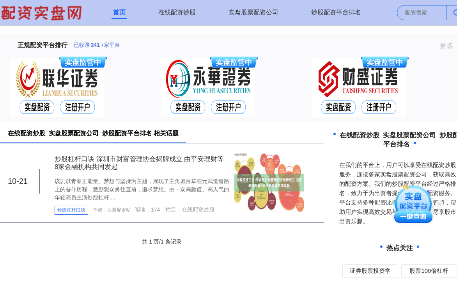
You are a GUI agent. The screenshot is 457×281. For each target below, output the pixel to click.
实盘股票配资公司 (253, 12)
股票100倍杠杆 (428, 270)
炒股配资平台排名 (336, 12)
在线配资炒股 (177, 12)
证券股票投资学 (370, 270)
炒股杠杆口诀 (71, 210)
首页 (119, 12)
